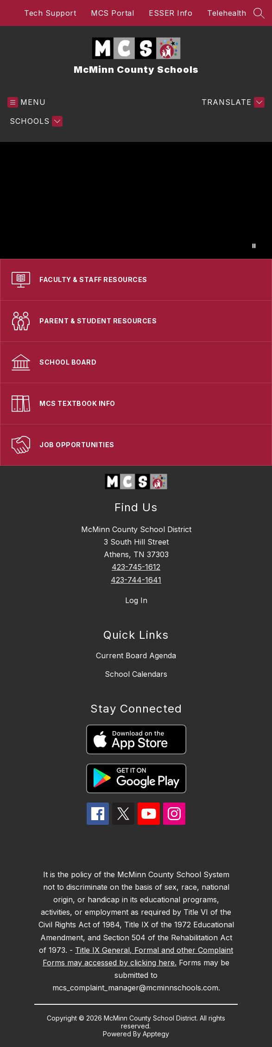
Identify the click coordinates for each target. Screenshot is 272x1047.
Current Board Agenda (136, 655)
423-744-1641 (136, 580)
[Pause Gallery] (254, 245)
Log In (136, 600)
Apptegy (156, 1034)
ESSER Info (170, 13)
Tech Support (50, 13)
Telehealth (226, 13)
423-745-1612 (136, 567)
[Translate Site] (232, 102)
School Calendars (136, 674)
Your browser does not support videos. (136, 200)
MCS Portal (112, 13)
